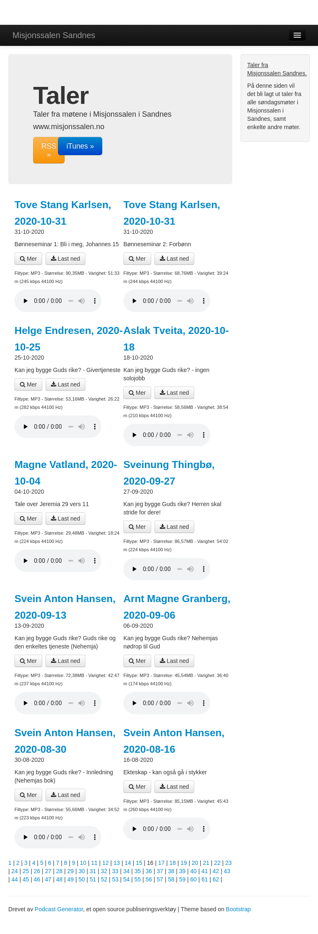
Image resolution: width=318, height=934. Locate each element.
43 (227, 871)
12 (105, 863)
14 (128, 863)
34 (126, 871)
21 (206, 863)
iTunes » (80, 146)
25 (26, 871)
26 (37, 871)
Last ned (65, 258)
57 (160, 879)
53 (115, 879)
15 (139, 863)
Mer (28, 258)
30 (82, 871)
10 (83, 863)
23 (228, 863)
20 (195, 863)
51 (93, 879)
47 (48, 879)
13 (116, 863)
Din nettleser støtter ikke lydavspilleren (57, 301)
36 (149, 871)
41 (205, 871)
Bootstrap (238, 909)
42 (216, 871)
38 (171, 871)
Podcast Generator (59, 909)
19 (184, 863)
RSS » (48, 150)
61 (205, 879)
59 (182, 879)
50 (82, 879)
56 (149, 879)
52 (104, 879)
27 (48, 871)
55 (138, 879)
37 (160, 871)
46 (37, 879)
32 (104, 871)
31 (93, 871)
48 (59, 879)
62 (216, 879)
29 (70, 871)
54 (126, 879)
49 (70, 879)
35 (138, 871)
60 (193, 879)
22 (217, 863)
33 (115, 871)
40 (193, 871)
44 (15, 879)
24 (15, 871)
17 (161, 863)
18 (172, 863)
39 (182, 871)
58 (171, 879)
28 (59, 871)
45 (26, 879)
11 (94, 863)
